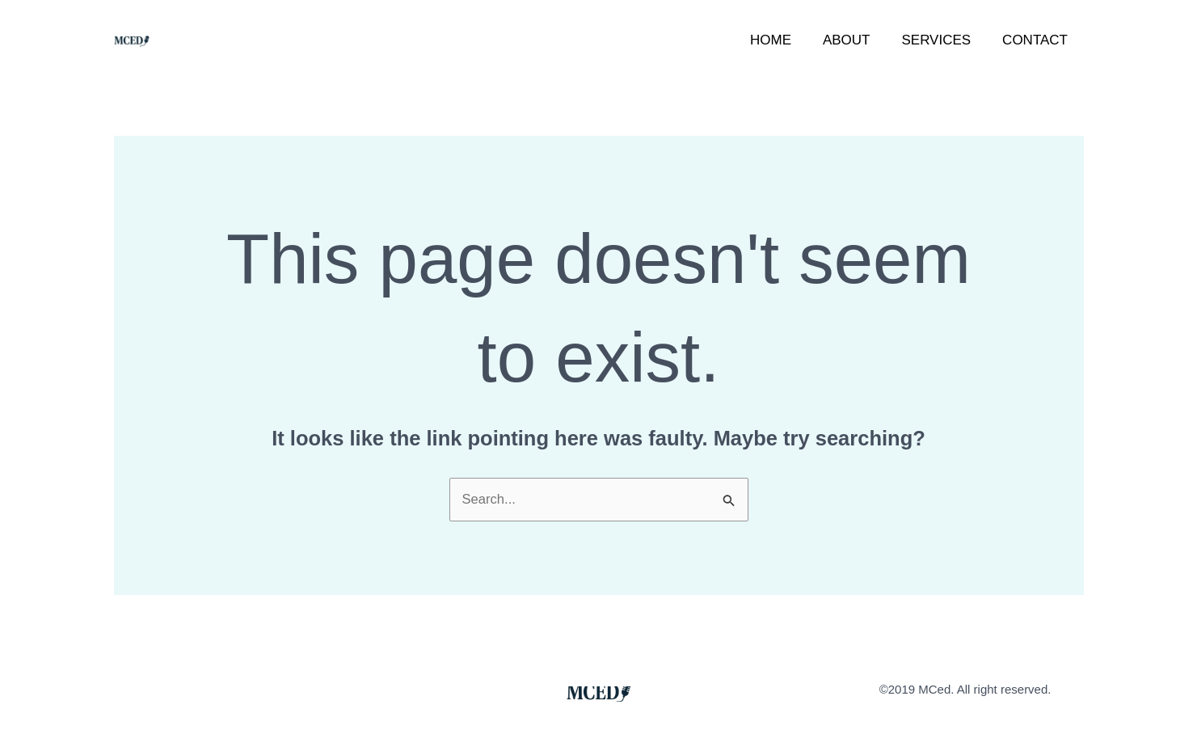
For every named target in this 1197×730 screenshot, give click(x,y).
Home (784, 40)
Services (942, 40)
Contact (1037, 40)
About (856, 40)
